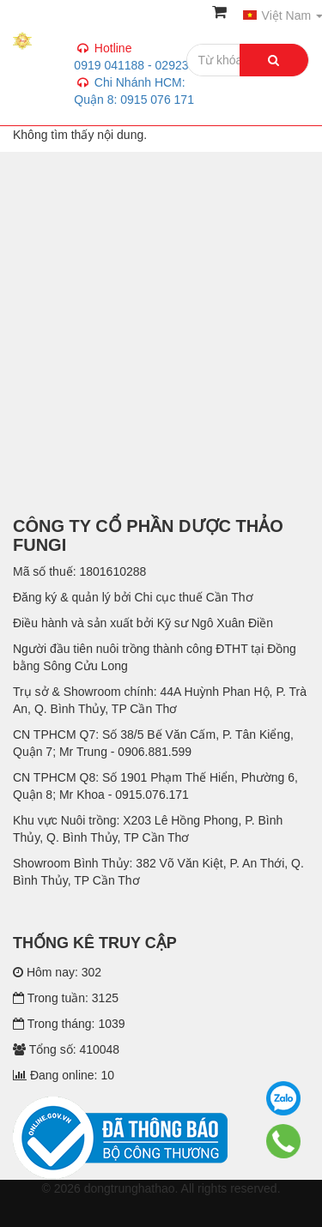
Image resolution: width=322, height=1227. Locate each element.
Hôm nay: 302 (57, 972)
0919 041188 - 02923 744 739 (152, 82)
